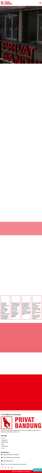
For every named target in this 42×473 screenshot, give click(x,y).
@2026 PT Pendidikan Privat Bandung (21, 471)
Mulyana (3, 314)
